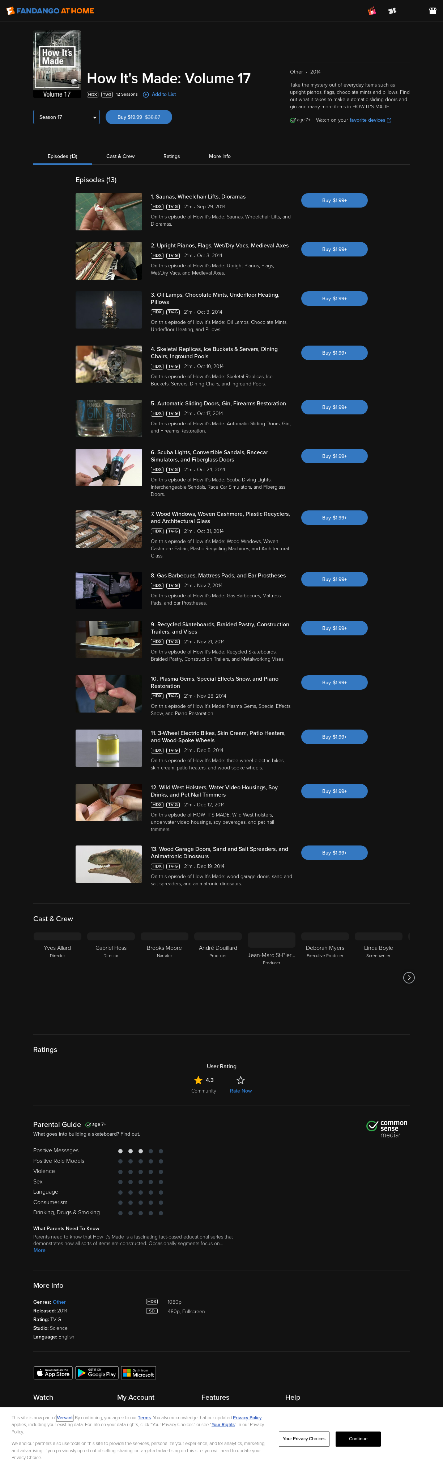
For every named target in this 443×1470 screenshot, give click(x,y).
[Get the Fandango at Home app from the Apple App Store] (53, 1372)
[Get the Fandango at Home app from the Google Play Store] (97, 1372)
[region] (221, 1438)
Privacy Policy (247, 1418)
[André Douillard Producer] (218, 977)
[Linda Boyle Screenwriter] (378, 977)
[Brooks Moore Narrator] (164, 977)
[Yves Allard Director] (57, 977)
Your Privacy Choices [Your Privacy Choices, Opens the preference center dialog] (304, 1439)
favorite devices (370, 120)
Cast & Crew (120, 156)
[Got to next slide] (409, 977)
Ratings (171, 156)
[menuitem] (412, 11)
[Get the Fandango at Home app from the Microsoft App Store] (138, 1372)
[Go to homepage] (50, 11)
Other (59, 1302)
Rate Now (241, 1091)
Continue (358, 1439)
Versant (65, 1418)
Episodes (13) (62, 156)
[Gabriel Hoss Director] (111, 977)
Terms (144, 1418)
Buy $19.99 (145, 117)
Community (203, 1091)
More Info (220, 156)
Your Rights (223, 1425)
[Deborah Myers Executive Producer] (325, 977)
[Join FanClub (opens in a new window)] (372, 11)
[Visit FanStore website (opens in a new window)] (433, 11)
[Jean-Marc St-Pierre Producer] (271, 977)
